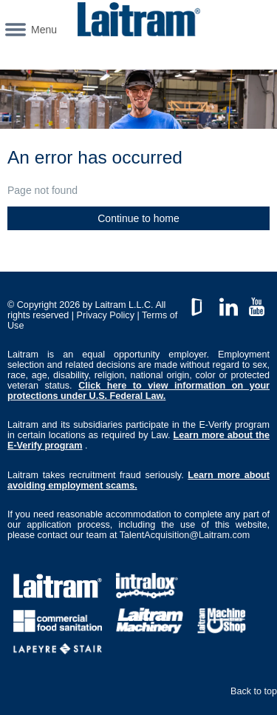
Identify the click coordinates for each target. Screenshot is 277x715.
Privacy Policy (105, 315)
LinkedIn (229, 303)
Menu (44, 30)
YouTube (257, 303)
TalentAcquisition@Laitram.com (185, 535)
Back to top (253, 691)
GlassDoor (200, 303)
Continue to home (138, 218)
